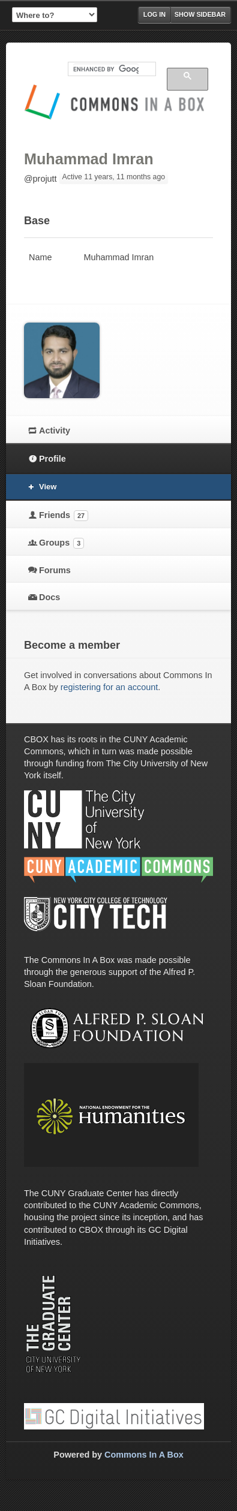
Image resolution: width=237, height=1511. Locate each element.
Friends (63, 515)
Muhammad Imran (89, 159)
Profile (52, 458)
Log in (154, 14)
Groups (61, 543)
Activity (54, 430)
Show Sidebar (200, 14)
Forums (55, 570)
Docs (49, 597)
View (47, 486)
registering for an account (109, 687)
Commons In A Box (144, 1454)
